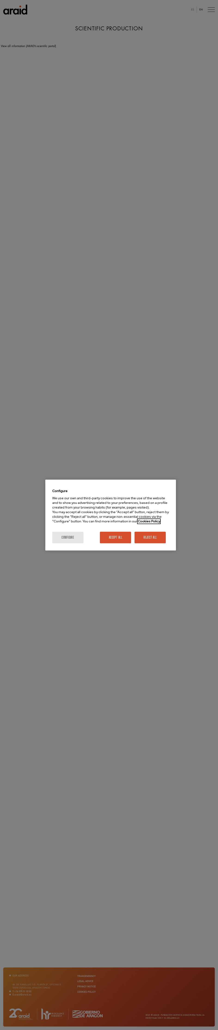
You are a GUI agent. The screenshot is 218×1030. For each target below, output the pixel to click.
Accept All (115, 537)
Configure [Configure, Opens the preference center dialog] (67, 537)
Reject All (150, 537)
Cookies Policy (149, 521)
